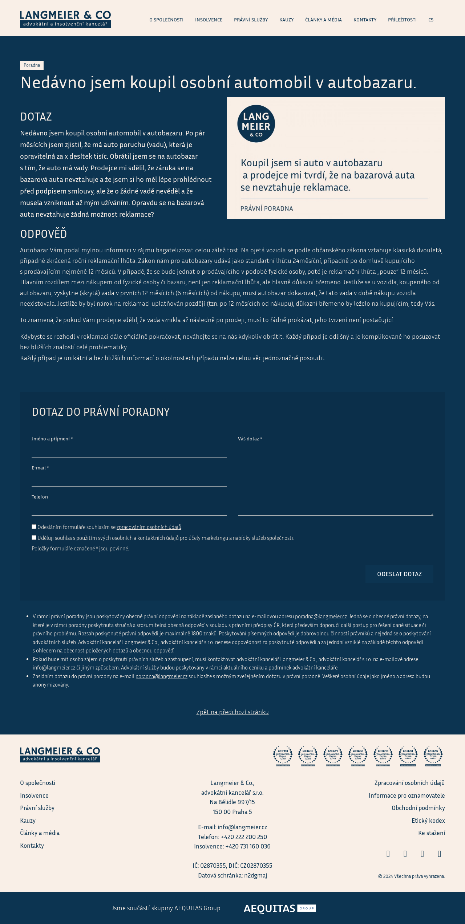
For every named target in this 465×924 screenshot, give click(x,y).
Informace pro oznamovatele (407, 795)
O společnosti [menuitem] (166, 19)
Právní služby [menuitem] (251, 19)
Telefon (40, 496)
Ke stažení (431, 833)
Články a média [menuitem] (323, 19)
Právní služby (37, 807)
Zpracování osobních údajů (410, 782)
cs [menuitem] (430, 19)
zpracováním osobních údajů (149, 527)
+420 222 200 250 (244, 836)
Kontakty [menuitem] (364, 19)
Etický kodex (428, 820)
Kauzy (28, 820)
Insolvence (34, 795)
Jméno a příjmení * (52, 438)
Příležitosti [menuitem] (402, 19)
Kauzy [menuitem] (286, 19)
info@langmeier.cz (54, 667)
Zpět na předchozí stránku (233, 712)
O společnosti (37, 782)
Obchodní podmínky (418, 807)
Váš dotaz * (250, 438)
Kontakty (32, 845)
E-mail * (40, 467)
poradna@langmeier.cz (321, 616)
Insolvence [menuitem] (208, 19)
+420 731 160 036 (248, 846)
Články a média (40, 833)
